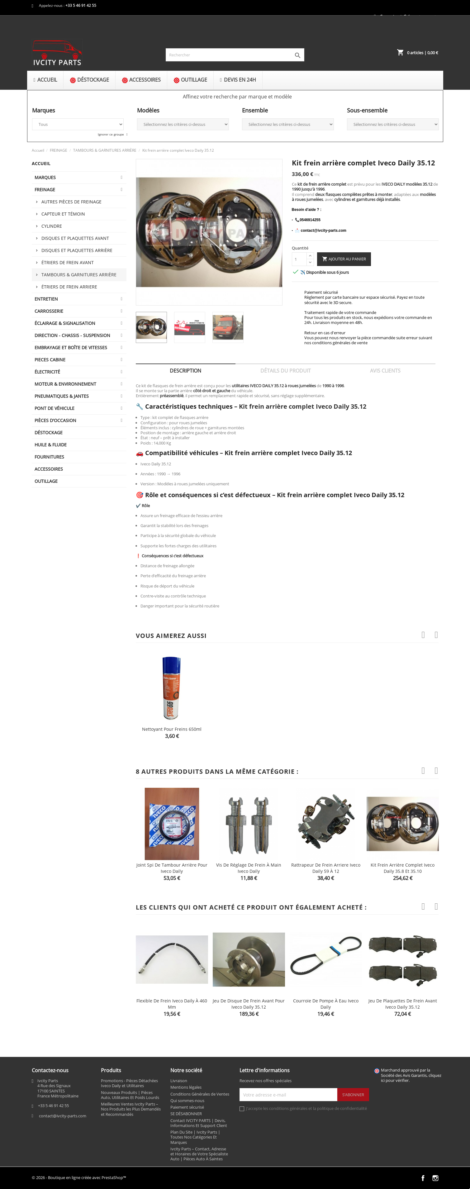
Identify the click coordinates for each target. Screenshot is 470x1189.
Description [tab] (185, 370)
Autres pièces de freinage (71, 202)
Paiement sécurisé (187, 1107)
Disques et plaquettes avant (75, 238)
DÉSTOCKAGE (49, 432)
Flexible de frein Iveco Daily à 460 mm (171, 1004)
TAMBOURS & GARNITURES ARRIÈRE (78, 275)
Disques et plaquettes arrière (76, 250)
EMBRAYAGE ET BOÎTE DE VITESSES (71, 347)
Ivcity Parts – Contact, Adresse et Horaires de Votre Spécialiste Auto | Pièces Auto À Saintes (199, 1154)
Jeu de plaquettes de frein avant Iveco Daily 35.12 (402, 1004)
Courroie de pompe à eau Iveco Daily (325, 1004)
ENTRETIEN (46, 299)
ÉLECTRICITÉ (47, 372)
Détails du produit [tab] (285, 370)
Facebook (423, 1178)
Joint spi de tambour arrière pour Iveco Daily (171, 868)
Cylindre (51, 226)
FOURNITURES (49, 457)
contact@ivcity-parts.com (62, 1116)
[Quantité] (299, 259)
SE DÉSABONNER (186, 1113)
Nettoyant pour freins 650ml (172, 729)
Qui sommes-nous (187, 1100)
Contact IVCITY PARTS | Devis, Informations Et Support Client (198, 1123)
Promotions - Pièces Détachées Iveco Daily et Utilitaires (129, 1083)
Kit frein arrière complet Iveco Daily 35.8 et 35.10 (402, 868)
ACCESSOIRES (49, 469)
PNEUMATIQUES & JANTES (62, 396)
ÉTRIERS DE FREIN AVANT (67, 262)
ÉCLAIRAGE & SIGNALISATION (65, 323)
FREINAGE (45, 190)
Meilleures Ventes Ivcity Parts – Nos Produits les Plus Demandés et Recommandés (131, 1109)
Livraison (178, 1080)
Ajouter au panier (344, 259)
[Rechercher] (235, 54)
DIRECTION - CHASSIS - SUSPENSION (72, 335)
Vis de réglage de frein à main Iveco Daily (248, 868)
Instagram (435, 1178)
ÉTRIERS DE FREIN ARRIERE (69, 287)
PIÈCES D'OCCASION (55, 420)
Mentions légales (186, 1087)
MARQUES (45, 177)
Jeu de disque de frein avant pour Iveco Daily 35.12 (249, 1004)
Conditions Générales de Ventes (199, 1094)
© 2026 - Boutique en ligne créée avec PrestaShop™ (79, 1177)
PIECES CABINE (50, 360)
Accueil (41, 163)
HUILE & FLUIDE (51, 445)
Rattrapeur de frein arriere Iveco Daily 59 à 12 (325, 868)
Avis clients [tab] (385, 370)
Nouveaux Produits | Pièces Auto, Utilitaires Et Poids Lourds (130, 1095)
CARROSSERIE (49, 311)
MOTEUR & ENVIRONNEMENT (65, 384)
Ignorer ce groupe (111, 134)
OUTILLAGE (46, 481)
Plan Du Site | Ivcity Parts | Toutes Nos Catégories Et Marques (195, 1137)
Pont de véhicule (54, 408)
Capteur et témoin (63, 214)
